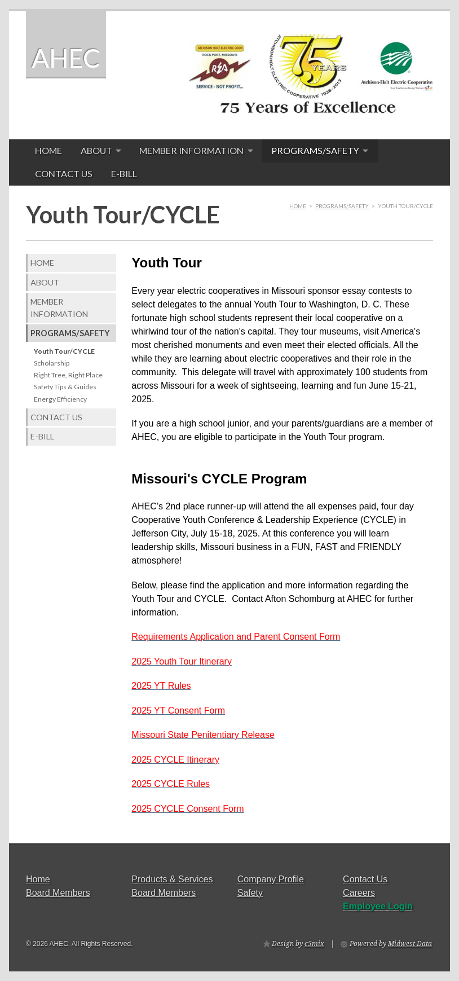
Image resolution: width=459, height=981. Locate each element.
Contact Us (63, 173)
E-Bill (124, 173)
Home (48, 150)
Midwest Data (410, 944)
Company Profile (270, 879)
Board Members (58, 893)
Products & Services (172, 879)
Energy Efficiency (60, 399)
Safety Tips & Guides (65, 386)
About (96, 150)
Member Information (191, 150)
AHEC (66, 57)
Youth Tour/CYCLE (64, 351)
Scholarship (51, 363)
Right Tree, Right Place (68, 375)
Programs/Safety (315, 150)
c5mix (314, 944)
